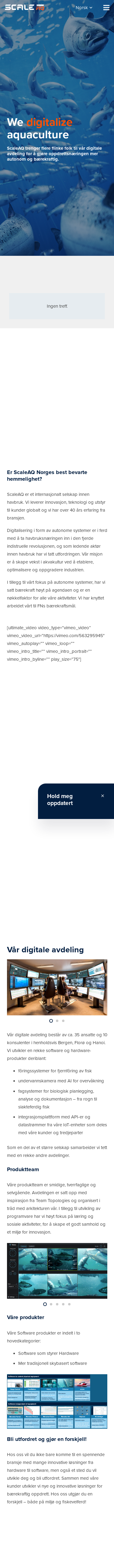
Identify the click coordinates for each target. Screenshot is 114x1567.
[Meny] (106, 7)
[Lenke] (24, 8)
